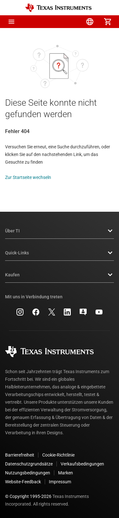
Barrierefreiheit (19, 455)
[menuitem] (54, 21)
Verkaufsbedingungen (82, 463)
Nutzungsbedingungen (27, 472)
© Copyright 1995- (28, 496)
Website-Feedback (23, 481)
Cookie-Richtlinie (58, 455)
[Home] (58, 8)
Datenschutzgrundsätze (29, 463)
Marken (65, 472)
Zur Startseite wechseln (28, 177)
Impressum (60, 481)
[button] (11, 21)
